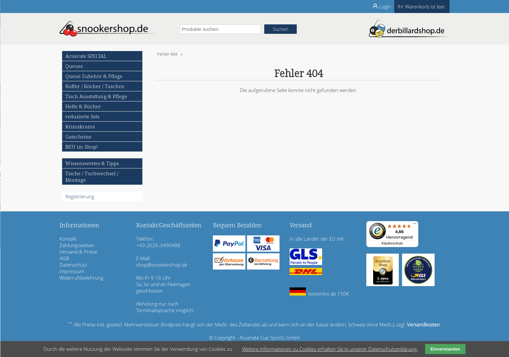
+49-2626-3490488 (158, 245)
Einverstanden (445, 349)
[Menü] (414, 225)
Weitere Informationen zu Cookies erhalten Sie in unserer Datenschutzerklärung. (330, 349)
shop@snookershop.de (161, 264)
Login (385, 6)
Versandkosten (423, 324)
